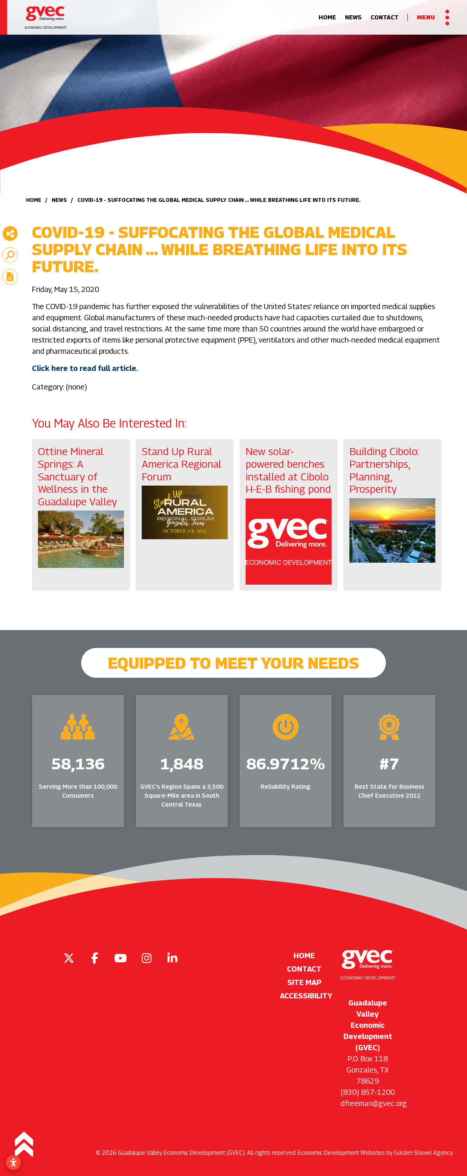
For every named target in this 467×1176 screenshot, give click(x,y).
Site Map (304, 982)
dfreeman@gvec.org (373, 1103)
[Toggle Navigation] (433, 21)
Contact (385, 21)
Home (327, 21)
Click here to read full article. (86, 368)
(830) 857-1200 (368, 1092)
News (353, 21)
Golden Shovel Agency (423, 1152)
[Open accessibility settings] (13, 1162)
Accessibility (304, 995)
